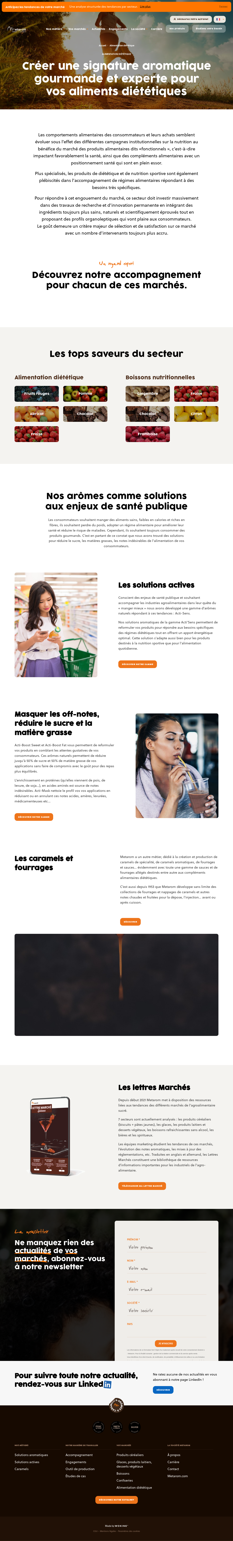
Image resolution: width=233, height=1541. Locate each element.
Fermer (223, 6)
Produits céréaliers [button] (130, 1455)
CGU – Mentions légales (104, 1531)
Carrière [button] (173, 1462)
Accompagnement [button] (79, 1455)
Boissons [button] (122, 1473)
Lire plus (145, 6)
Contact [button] (173, 1469)
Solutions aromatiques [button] (31, 1455)
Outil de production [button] (80, 1469)
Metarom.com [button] (177, 1476)
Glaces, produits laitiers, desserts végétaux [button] (134, 1464)
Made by (116, 1526)
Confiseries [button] (124, 1480)
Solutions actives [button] (27, 1462)
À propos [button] (173, 1455)
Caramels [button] (22, 1469)
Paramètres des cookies (129, 1531)
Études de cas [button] (76, 1476)
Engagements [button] (76, 1462)
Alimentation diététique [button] (134, 1487)
